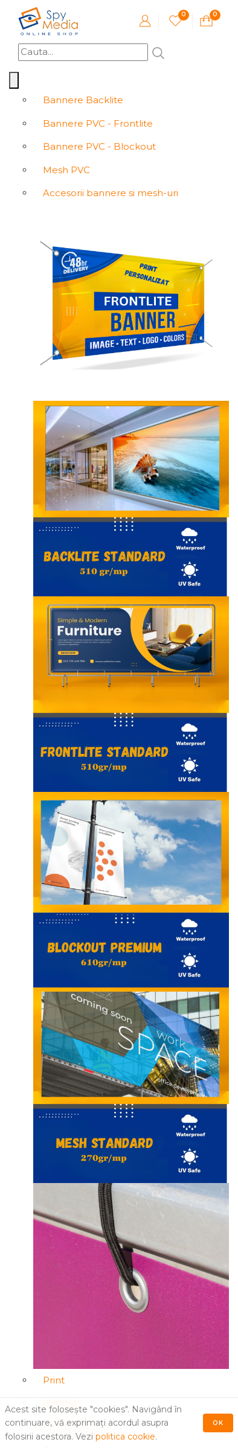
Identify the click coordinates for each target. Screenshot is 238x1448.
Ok (218, 1423)
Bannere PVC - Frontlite (98, 123)
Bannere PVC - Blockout (99, 146)
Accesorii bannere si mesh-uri (110, 193)
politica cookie (125, 1436)
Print (54, 1380)
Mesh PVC (66, 170)
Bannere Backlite (83, 100)
